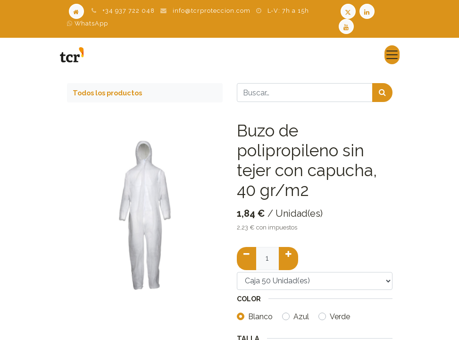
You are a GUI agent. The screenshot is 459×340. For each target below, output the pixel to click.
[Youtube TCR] (347, 25)
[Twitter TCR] (348, 10)
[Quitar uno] (246, 258)
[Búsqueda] (382, 92)
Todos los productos (107, 93)
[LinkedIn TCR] (367, 10)
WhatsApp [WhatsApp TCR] (87, 23)
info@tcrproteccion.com (211, 10)
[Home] (76, 10)
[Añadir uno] (288, 258)
